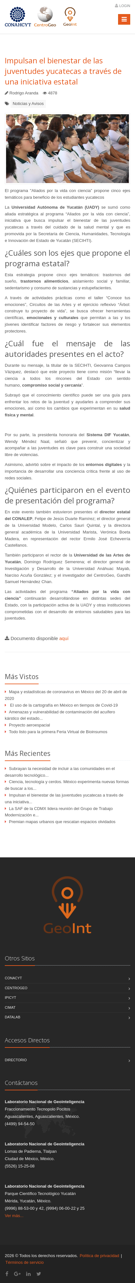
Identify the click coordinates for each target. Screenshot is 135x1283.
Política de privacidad (99, 1255)
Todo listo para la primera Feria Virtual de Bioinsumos (58, 731)
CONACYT (13, 978)
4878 (52, 93)
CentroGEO (16, 988)
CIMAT (10, 1007)
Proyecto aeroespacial (29, 725)
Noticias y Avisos (28, 103)
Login (124, 6)
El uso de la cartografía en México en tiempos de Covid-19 (63, 705)
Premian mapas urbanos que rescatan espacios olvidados (62, 821)
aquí (64, 638)
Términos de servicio (24, 1262)
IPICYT (10, 997)
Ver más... (14, 1215)
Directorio (16, 1060)
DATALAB (12, 1017)
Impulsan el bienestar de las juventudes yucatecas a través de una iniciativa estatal (63, 71)
